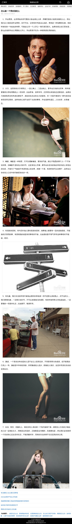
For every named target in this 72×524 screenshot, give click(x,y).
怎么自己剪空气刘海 (49, 513)
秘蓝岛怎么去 (13, 513)
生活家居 (33, 6)
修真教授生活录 (47, 516)
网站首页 (4, 6)
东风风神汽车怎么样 (22, 516)
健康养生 (40, 6)
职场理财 (55, 6)
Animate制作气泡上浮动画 (9, 497)
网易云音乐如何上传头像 (8, 509)
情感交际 (62, 6)
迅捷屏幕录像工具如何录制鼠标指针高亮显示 (15, 501)
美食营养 (11, 6)
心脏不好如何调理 (9, 516)
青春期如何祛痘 (24, 513)
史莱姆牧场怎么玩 (36, 513)
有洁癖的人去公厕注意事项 (9, 493)
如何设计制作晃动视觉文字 (9, 505)
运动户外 (48, 6)
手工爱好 (26, 6)
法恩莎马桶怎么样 (35, 516)
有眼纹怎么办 (61, 513)
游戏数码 (18, 6)
